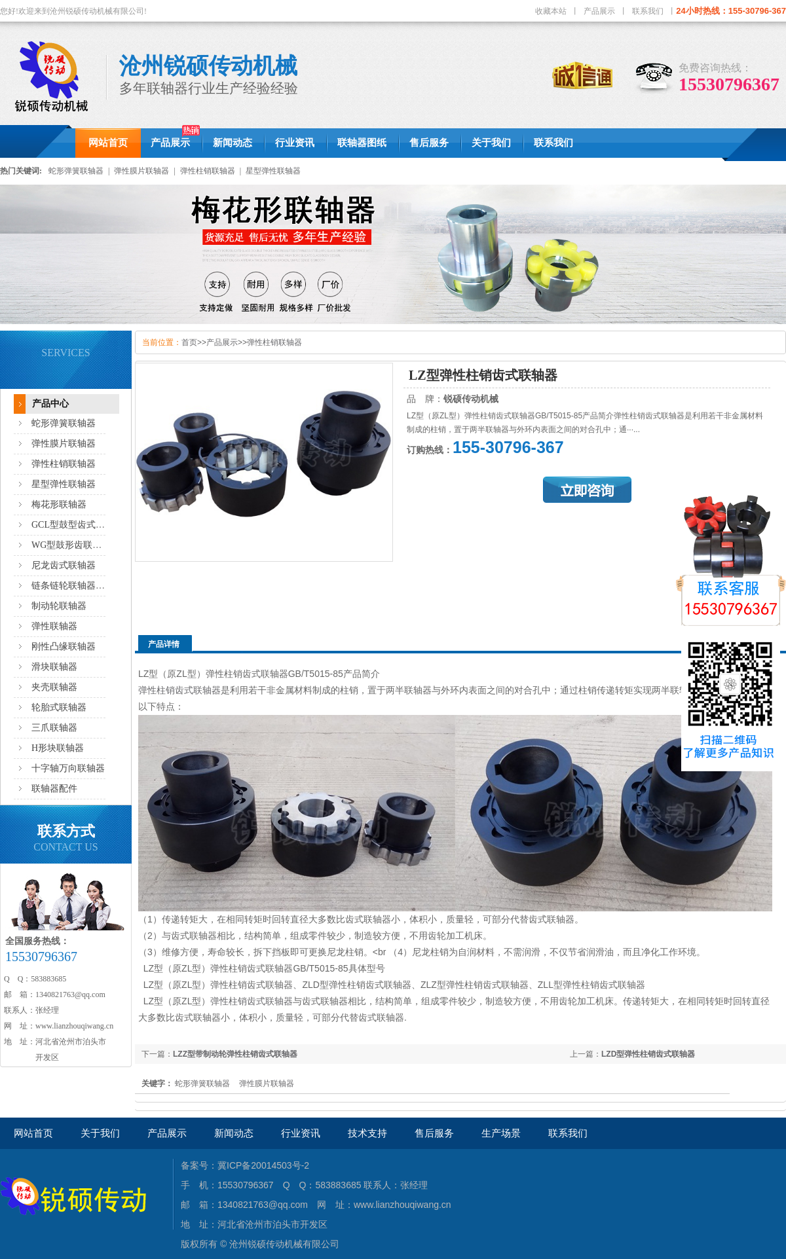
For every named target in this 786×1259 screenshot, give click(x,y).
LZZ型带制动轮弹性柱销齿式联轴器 (235, 1054)
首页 (189, 342)
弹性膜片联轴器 (141, 170)
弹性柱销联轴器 (207, 170)
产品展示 (599, 11)
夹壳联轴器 (54, 687)
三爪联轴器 (54, 728)
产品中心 (50, 404)
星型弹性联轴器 (273, 170)
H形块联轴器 (57, 748)
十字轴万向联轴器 (68, 768)
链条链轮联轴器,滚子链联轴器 (92, 586)
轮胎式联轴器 (58, 707)
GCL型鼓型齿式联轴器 (77, 525)
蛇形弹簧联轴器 (75, 170)
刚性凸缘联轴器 (63, 646)
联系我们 (648, 11)
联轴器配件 (54, 789)
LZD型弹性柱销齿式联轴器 (648, 1054)
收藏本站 (551, 11)
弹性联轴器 (54, 626)
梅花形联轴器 (58, 504)
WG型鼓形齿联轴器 (71, 545)
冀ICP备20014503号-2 (263, 1165)
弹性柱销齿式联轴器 (179, 690)
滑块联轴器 (54, 667)
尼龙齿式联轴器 (63, 565)
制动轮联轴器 (58, 606)
